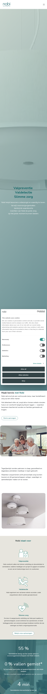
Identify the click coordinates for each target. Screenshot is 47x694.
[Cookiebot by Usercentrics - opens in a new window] (37, 311)
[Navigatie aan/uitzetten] (44, 4)
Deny (23, 381)
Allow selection (23, 375)
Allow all (23, 369)
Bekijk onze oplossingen (23, 633)
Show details (37, 363)
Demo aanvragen (9, 418)
